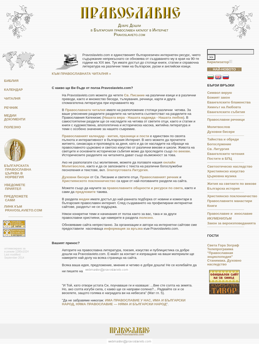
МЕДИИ (10, 115)
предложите (85, 192)
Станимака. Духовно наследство (224, 262)
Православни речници (226, 119)
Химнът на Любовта (224, 107)
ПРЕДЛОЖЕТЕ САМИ (14, 198)
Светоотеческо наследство (229, 166)
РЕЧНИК (11, 108)
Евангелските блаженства (228, 102)
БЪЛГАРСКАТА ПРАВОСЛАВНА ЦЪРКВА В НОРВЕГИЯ (16, 171)
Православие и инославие (229, 213)
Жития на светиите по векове (231, 184)
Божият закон (218, 97)
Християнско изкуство (226, 171)
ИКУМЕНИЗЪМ (219, 218)
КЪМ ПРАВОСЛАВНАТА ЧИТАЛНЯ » (81, 74)
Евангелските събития (226, 112)
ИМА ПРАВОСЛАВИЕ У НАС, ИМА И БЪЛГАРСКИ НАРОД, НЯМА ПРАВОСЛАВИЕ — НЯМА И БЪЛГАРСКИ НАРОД (123, 302)
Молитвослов (218, 127)
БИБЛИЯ (11, 81)
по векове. (182, 151)
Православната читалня (85, 110)
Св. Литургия (218, 149)
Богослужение (219, 144)
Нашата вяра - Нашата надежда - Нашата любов (143, 117)
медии (84, 199)
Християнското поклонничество (89, 181)
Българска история (223, 188)
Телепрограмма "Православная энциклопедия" (220, 253)
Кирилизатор (218, 62)
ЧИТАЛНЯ (12, 98)
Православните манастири (229, 201)
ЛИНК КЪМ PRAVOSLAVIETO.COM (21, 208)
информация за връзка (123, 228)
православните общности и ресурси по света (145, 188)
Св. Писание (134, 95)
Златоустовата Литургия (127, 170)
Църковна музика (221, 176)
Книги (212, 206)
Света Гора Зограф (223, 245)
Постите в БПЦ (219, 158)
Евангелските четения (225, 154)
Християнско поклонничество (232, 196)
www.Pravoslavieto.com (129, 334)
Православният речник (159, 177)
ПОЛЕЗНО (12, 127)
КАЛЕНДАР (13, 90)
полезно (146, 218)
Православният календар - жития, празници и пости (105, 136)
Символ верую (219, 93)
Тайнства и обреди (223, 139)
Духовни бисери (75, 177)
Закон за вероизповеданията (231, 223)
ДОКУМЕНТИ (14, 119)
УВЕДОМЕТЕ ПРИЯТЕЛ (13, 187)
